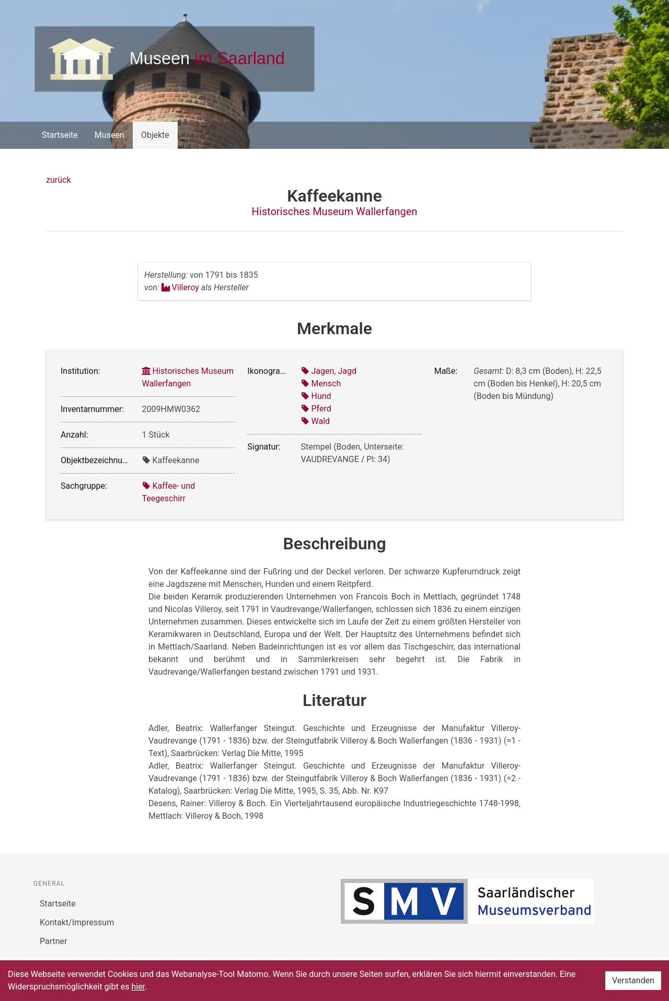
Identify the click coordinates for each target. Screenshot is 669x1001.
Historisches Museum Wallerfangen (335, 211)
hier (138, 987)
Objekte (155, 135)
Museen (109, 135)
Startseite (60, 135)
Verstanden (633, 980)
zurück (58, 180)
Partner (53, 941)
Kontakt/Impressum (77, 922)
